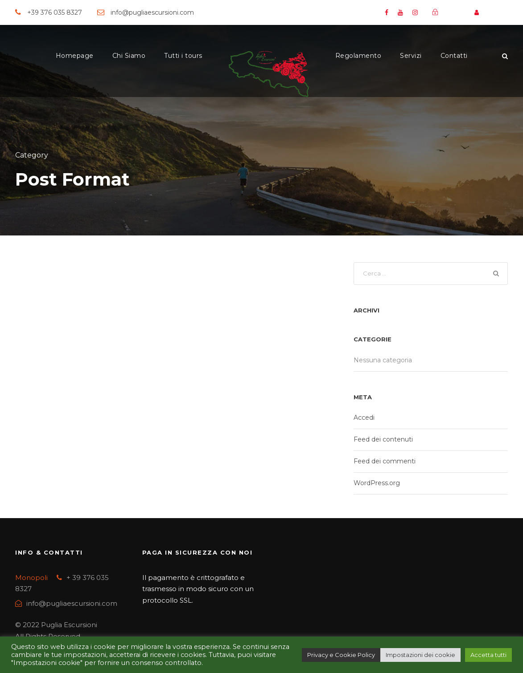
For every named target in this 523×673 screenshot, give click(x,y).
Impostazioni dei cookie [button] (420, 654)
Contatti (454, 56)
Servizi (411, 56)
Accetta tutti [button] (488, 654)
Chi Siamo (129, 56)
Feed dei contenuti (383, 441)
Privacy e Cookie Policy (341, 654)
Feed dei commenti (385, 462)
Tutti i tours (183, 56)
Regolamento (358, 56)
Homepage (75, 56)
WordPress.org (377, 484)
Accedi (364, 419)
